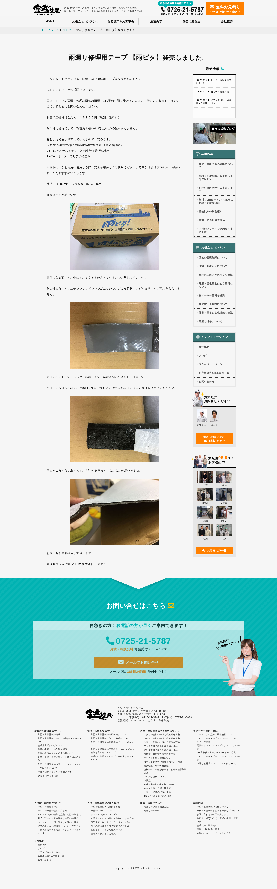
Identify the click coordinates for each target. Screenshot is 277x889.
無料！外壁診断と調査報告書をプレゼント (216, 178)
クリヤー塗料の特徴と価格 (157, 792)
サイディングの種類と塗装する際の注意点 (59, 815)
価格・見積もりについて (213, 266)
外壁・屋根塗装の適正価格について (109, 735)
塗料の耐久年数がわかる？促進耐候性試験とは (165, 771)
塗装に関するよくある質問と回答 (55, 772)
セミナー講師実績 (212, 92)
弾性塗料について (153, 781)
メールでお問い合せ (138, 665)
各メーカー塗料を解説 (212, 295)
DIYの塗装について (48, 768)
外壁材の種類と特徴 (48, 807)
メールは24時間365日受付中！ (225, 9)
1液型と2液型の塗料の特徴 (157, 796)
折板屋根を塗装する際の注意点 (106, 830)
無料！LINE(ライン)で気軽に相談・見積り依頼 (216, 201)
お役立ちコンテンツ (85, 21)
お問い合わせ (206, 381)
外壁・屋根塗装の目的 (49, 735)
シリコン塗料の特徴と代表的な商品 (162, 742)
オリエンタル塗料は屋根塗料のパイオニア (218, 735)
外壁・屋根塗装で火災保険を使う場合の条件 (59, 759)
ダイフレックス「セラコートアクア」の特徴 (218, 758)
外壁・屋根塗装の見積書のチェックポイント (112, 744)
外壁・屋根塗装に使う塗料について (216, 285)
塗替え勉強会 (192, 21)
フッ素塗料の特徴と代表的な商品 (161, 746)
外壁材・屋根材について (213, 304)
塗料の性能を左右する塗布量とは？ (56, 753)
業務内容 (156, 21)
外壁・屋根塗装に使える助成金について (111, 739)
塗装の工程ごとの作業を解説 (216, 275)
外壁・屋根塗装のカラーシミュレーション (59, 764)
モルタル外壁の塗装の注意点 (52, 811)
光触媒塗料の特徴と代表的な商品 (161, 750)
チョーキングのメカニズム (104, 815)
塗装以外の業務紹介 (210, 211)
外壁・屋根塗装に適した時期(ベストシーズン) (60, 740)
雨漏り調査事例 (152, 811)
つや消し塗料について (155, 777)
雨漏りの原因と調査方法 (156, 807)
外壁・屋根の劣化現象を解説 (216, 312)
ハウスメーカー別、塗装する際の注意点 (58, 822)
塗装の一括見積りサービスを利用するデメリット (112, 758)
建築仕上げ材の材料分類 (156, 766)
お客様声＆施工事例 (120, 21)
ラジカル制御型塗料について (158, 758)
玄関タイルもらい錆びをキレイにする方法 (112, 818)
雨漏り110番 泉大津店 (212, 220)
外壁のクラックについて (103, 811)
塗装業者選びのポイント (50, 746)
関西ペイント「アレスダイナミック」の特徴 (218, 747)
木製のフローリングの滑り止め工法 (216, 231)
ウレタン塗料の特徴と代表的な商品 (162, 739)
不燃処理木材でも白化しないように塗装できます (59, 832)
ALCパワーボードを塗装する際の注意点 (58, 818)
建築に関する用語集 (48, 776)
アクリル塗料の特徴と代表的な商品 (162, 735)
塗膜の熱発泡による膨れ (103, 834)
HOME (50, 21)
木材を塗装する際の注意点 (157, 788)
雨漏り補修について (210, 321)
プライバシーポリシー (212, 364)
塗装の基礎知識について (213, 257)
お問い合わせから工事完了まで (216, 190)
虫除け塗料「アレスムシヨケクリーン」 (217, 764)
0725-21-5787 (138, 645)
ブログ (203, 355)
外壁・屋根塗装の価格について (216, 166)
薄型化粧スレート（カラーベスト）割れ (111, 822)
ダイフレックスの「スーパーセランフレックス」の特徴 (218, 740)
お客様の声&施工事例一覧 (214, 373)
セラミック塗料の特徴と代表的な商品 (163, 762)
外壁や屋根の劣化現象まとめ (105, 807)
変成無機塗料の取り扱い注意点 (159, 785)
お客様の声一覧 (214, 550)
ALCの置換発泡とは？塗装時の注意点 (110, 826)
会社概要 (227, 21)
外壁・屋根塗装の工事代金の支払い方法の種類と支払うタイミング (112, 751)
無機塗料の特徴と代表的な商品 (159, 754)
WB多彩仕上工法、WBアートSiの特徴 (216, 753)
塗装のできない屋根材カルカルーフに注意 (59, 826)
